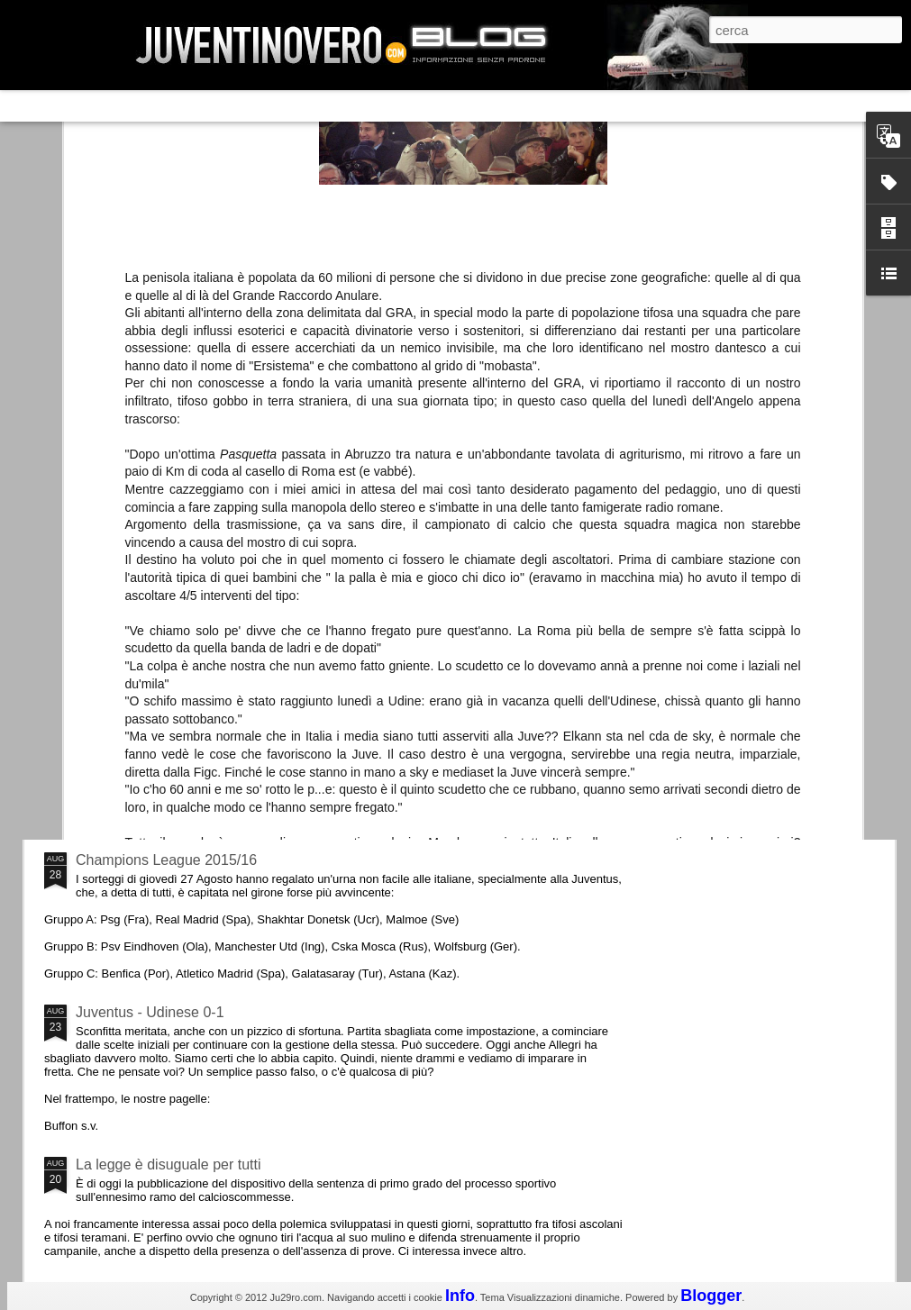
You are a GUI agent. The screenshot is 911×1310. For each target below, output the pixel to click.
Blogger (711, 1296)
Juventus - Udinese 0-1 (150, 1012)
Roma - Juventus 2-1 (143, 781)
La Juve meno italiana (146, 683)
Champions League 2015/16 (166, 860)
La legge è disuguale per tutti (168, 1164)
